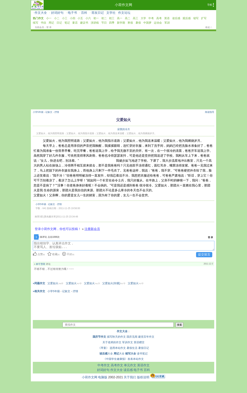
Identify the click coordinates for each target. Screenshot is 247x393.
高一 (119, 18)
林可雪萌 (40, 264)
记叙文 (48, 112)
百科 (84, 12)
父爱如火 (55, 283)
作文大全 (41, 12)
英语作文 (143, 365)
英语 (167, 18)
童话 (75, 22)
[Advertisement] (123, 60)
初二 (104, 18)
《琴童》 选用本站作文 (112, 347)
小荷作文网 (123, 5)
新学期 (121, 22)
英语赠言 (139, 342)
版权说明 (143, 377)
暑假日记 (143, 347)
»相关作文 (39, 291)
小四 (72, 18)
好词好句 (57, 12)
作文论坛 (124, 12)
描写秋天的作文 (116, 336)
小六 (88, 18)
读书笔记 (142, 353)
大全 (106, 353)
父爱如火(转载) (113, 283)
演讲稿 (95, 22)
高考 (159, 18)
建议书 (84, 22)
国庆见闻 (132, 336)
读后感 (176, 18)
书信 (43, 22)
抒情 (56, 112)
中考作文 (103, 365)
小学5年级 (38, 112)
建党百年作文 (146, 336)
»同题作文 (39, 283)
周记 (51, 22)
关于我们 (130, 377)
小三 (64, 18)
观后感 (187, 18)
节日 (104, 22)
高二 (127, 18)
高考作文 (117, 365)
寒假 (130, 22)
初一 (96, 18)
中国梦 (147, 22)
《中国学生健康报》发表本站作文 (123, 358)
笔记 (67, 22)
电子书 (72, 12)
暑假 (138, 22)
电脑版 (102, 377)
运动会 (158, 22)
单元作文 (130, 365)
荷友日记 (97, 12)
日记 (59, 22)
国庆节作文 (99, 336)
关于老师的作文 (111, 342)
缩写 (196, 18)
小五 (80, 18)
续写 (35, 22)
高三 (135, 18)
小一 (49, 18)
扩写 (203, 18)
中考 (151, 18)
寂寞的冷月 (123, 129)
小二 (56, 18)
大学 (143, 18)
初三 (111, 18)
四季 (111, 22)
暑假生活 (132, 347)
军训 (167, 22)
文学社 (111, 12)
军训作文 (127, 342)
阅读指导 (209, 112)
